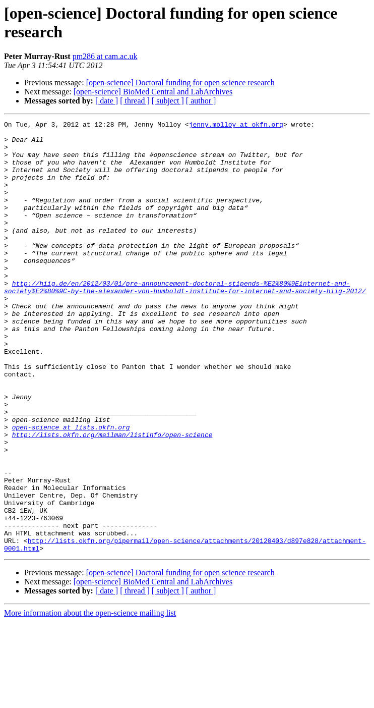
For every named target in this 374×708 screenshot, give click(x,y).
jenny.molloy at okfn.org (236, 125)
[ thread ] (135, 100)
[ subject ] (168, 100)
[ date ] (106, 100)
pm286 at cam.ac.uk (105, 56)
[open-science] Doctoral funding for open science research (180, 82)
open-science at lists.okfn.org (71, 489)
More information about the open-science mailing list (90, 699)
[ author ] (201, 100)
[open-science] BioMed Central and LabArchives (153, 91)
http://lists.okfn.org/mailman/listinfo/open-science (112, 498)
